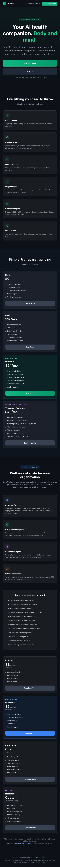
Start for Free (30, 63)
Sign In (37, 3)
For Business (29, 3)
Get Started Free (49, 3)
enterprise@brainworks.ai (22, 843)
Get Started (30, 303)
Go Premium (30, 393)
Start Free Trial (30, 688)
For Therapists (30, 443)
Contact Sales (30, 779)
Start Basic (30, 347)
